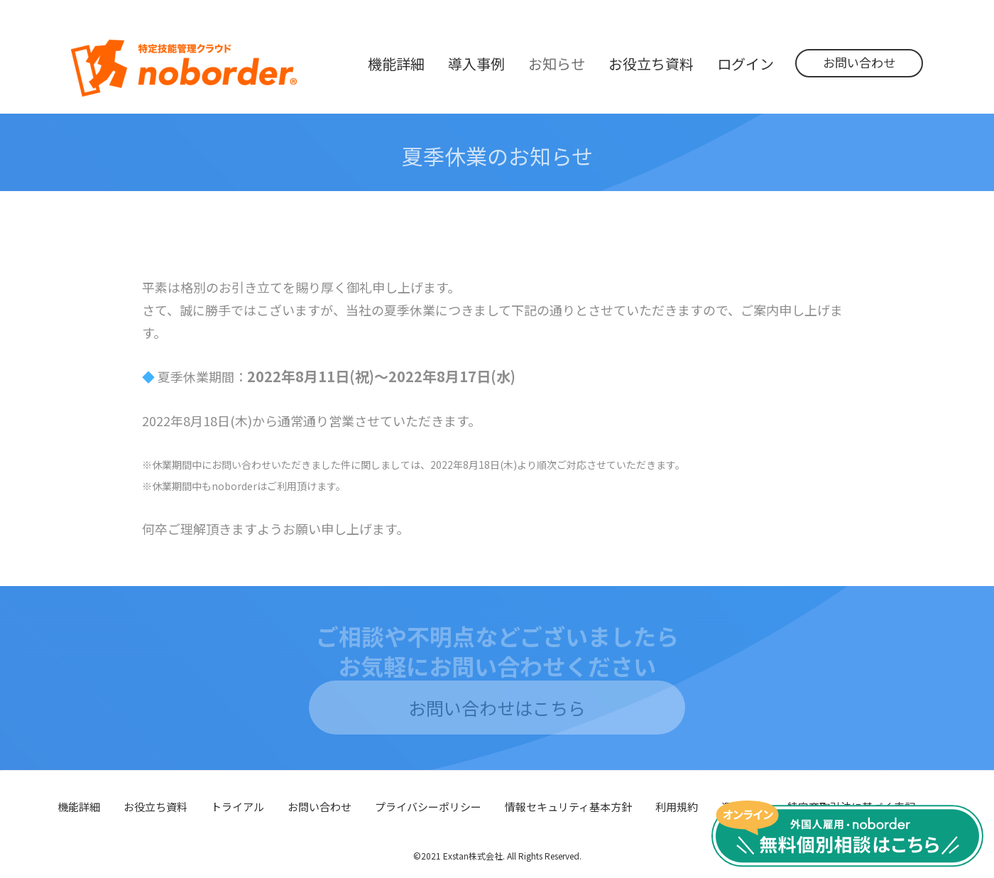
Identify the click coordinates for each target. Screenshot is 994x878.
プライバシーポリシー (428, 806)
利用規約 (676, 806)
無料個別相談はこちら (847, 834)
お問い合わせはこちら (497, 707)
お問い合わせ (859, 62)
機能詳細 (79, 806)
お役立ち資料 (155, 806)
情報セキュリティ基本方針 (568, 806)
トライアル (237, 806)
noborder (184, 68)
